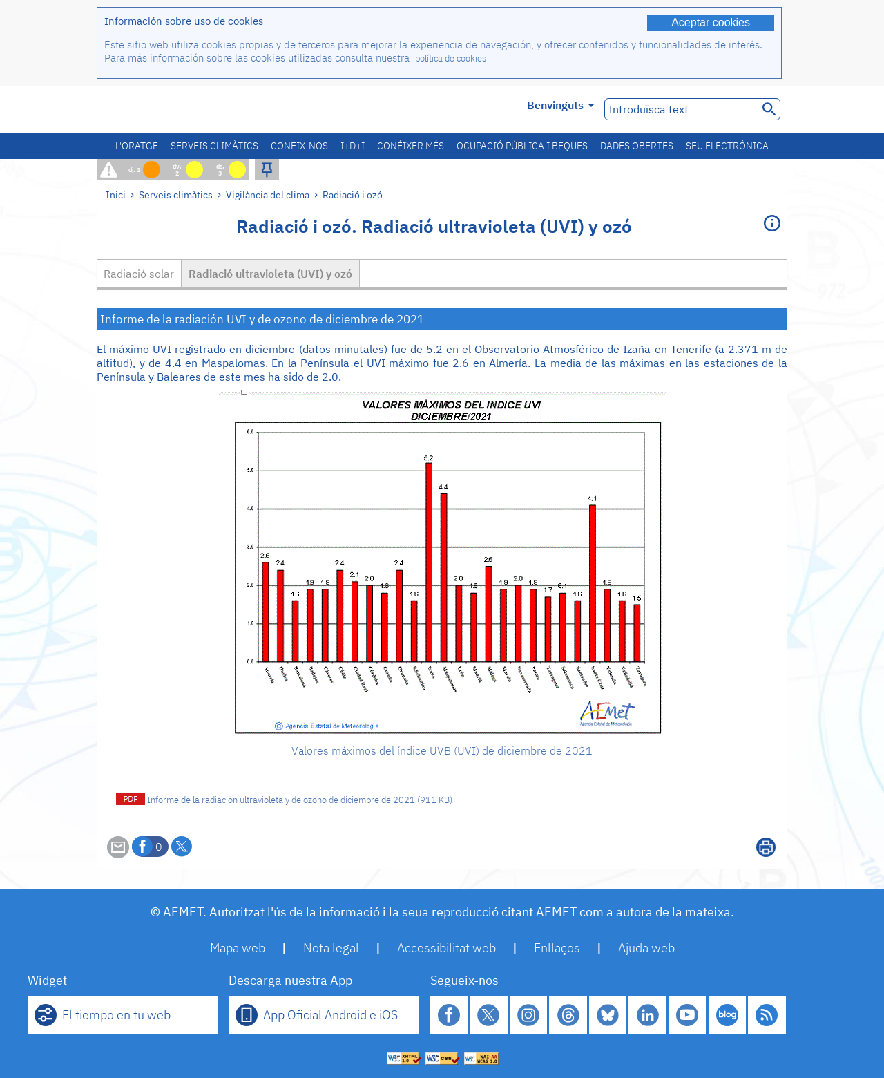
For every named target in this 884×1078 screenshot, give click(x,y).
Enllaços (557, 948)
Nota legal (331, 948)
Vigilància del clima (267, 194)
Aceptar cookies (710, 22)
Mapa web (237, 948)
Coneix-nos (299, 146)
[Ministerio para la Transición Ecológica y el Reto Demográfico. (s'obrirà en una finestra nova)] (175, 109)
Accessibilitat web (446, 948)
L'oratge (136, 146)
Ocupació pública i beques (522, 146)
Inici (116, 194)
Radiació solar (139, 274)
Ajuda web (646, 948)
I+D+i (352, 146)
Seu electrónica (727, 146)
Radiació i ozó (353, 194)
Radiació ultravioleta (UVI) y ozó (270, 274)
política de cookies (450, 58)
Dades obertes (636, 146)
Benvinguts (561, 105)
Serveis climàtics (214, 146)
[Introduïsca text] (679, 109)
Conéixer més (410, 146)
